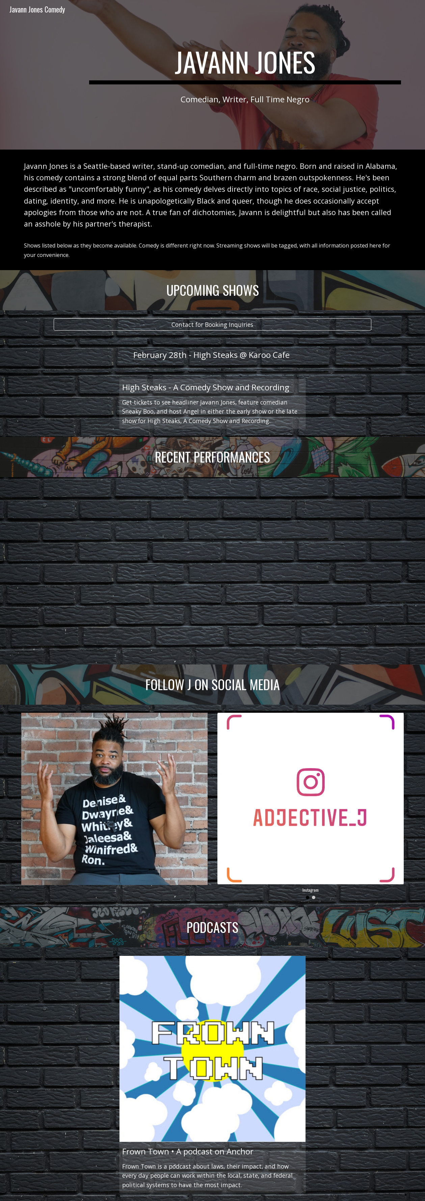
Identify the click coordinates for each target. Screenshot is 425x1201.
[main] (245, 65)
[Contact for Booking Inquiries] (212, 324)
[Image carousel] (310, 806)
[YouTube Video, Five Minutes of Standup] (212, 570)
